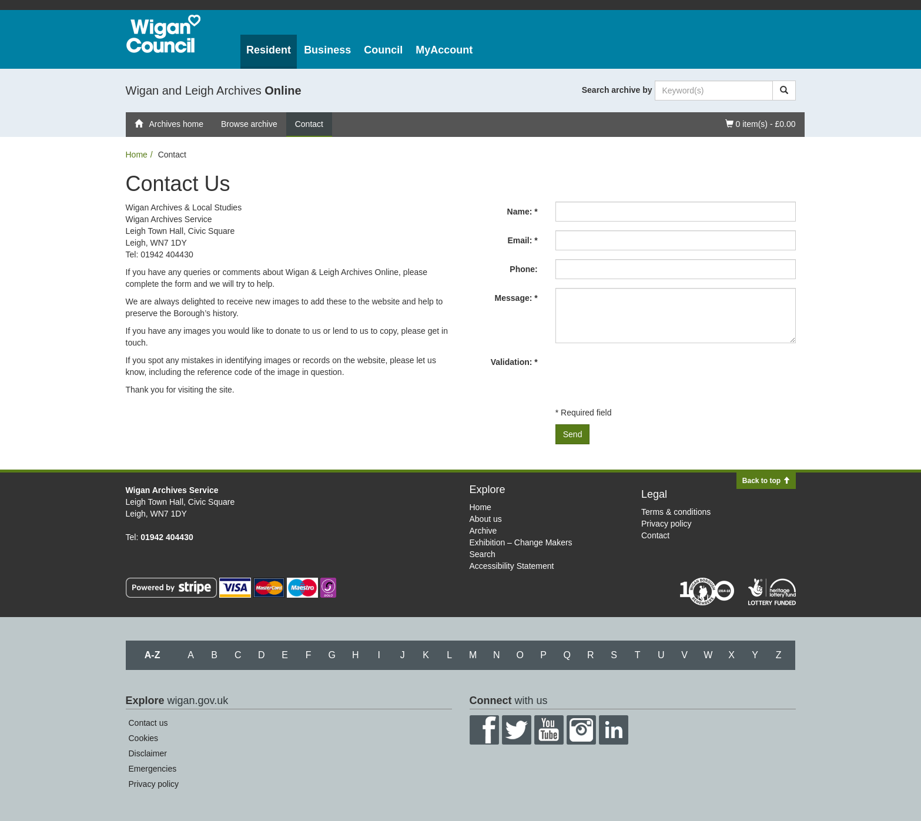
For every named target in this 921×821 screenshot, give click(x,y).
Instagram (581, 730)
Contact (309, 124)
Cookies (144, 738)
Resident (268, 50)
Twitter (516, 730)
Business (327, 50)
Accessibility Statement (512, 566)
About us (486, 519)
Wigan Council (163, 33)
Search (482, 554)
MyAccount (444, 50)
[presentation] (644, 375)
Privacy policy (666, 523)
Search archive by (617, 90)
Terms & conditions (676, 512)
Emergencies (153, 768)
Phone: (523, 269)
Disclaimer (148, 753)
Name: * (522, 211)
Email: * (522, 240)
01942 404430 (166, 537)
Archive (483, 530)
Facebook (484, 730)
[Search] (784, 90)
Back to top (766, 481)
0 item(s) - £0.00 (760, 123)
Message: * (516, 298)
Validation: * (514, 362)
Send (572, 434)
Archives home (169, 124)
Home (137, 154)
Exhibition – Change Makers (521, 542)
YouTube (549, 730)
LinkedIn (613, 730)
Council (383, 50)
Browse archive (249, 124)
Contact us (148, 723)
